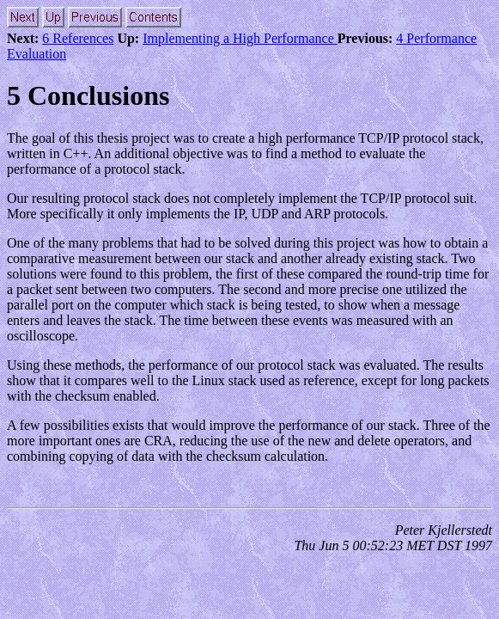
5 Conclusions (88, 95)
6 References (77, 38)
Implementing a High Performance (240, 38)
